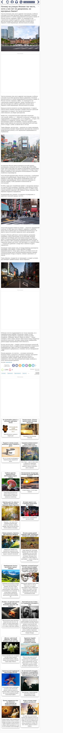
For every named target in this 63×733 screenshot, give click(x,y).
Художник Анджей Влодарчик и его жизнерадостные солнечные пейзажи (29, 640)
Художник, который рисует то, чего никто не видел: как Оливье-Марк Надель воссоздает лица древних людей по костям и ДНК (29, 568)
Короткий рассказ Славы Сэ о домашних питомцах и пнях (29, 603)
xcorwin (37, 373)
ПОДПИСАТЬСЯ (29, 2)
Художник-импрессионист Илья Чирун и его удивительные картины (30, 444)
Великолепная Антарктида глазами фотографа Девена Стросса (29, 474)
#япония (32, 369)
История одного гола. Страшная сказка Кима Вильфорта (30, 503)
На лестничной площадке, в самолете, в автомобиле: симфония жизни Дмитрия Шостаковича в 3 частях (29, 673)
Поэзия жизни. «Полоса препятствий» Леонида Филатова (29, 421)
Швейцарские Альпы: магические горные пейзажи (10, 567)
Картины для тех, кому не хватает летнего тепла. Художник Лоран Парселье (10, 503)
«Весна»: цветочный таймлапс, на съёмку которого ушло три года (10, 639)
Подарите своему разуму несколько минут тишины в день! (10, 444)
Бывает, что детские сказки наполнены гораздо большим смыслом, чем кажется (10, 604)
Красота (24, 373)
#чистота (37, 370)
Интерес (4, 373)
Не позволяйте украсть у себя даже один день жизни (10, 421)
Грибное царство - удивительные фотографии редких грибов (10, 475)
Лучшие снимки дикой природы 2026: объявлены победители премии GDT (29, 534)
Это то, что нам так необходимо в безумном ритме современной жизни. (10, 460)
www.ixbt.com (9, 362)
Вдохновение (17, 373)
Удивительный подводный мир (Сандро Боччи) (10, 671)
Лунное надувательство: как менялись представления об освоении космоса (10, 703)
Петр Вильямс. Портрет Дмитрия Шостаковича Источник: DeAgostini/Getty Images (29, 694)
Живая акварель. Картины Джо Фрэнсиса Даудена (10, 533)
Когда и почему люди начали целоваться (29, 701)
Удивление (10, 373)
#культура (37, 369)
